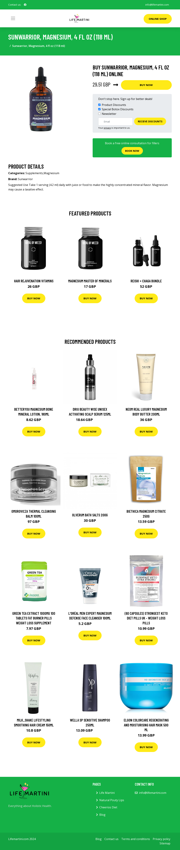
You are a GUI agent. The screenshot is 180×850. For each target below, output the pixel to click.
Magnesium (51, 173)
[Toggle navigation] (13, 18)
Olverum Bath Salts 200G (90, 515)
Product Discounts (114, 105)
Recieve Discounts (150, 121)
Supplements (34, 173)
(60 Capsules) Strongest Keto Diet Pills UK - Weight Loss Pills (146, 618)
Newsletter (109, 114)
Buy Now (146, 85)
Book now (132, 150)
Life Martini (107, 793)
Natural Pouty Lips (111, 800)
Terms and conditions (135, 839)
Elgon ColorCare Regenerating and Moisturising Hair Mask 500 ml (146, 725)
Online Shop (158, 18)
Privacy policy (161, 839)
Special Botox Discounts (117, 109)
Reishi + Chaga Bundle (146, 281)
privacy (107, 127)
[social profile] (25, 4)
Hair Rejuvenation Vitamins (33, 281)
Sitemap (165, 843)
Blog (102, 815)
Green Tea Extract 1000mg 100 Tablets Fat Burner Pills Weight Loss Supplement (33, 618)
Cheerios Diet (108, 807)
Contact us (111, 839)
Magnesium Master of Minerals (90, 281)
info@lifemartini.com (157, 4)
